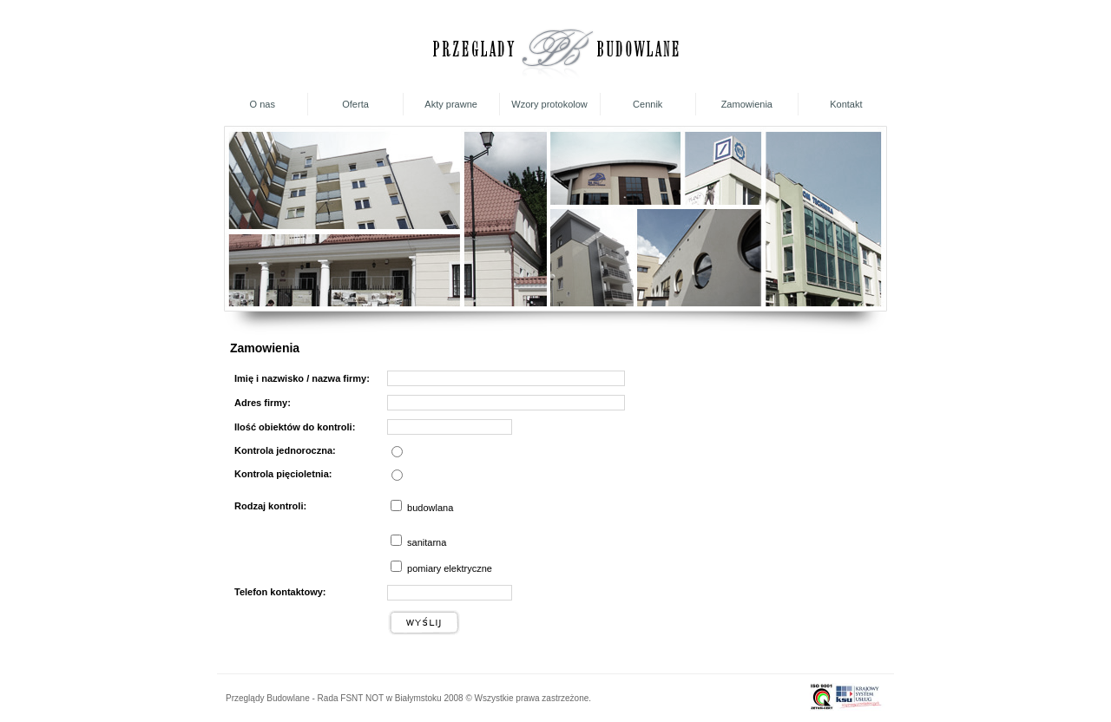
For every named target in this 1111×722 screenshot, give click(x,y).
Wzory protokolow (549, 104)
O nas (262, 104)
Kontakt (846, 104)
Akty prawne (450, 104)
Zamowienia (746, 104)
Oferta (355, 104)
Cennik (647, 104)
